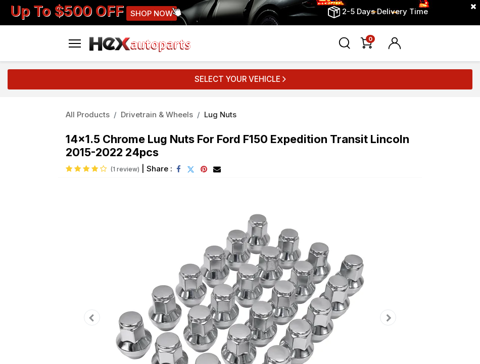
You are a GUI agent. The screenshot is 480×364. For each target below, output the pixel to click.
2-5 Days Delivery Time (385, 11)
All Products (88, 114)
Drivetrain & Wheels (157, 114)
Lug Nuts (220, 114)
